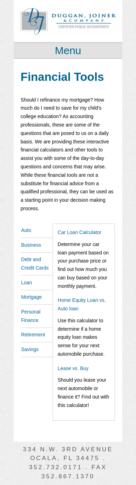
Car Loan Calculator (80, 232)
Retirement (33, 334)
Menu (68, 50)
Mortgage (31, 297)
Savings (30, 349)
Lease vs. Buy (73, 368)
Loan (26, 282)
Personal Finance (30, 316)
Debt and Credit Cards (35, 264)
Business (31, 245)
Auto (26, 230)
